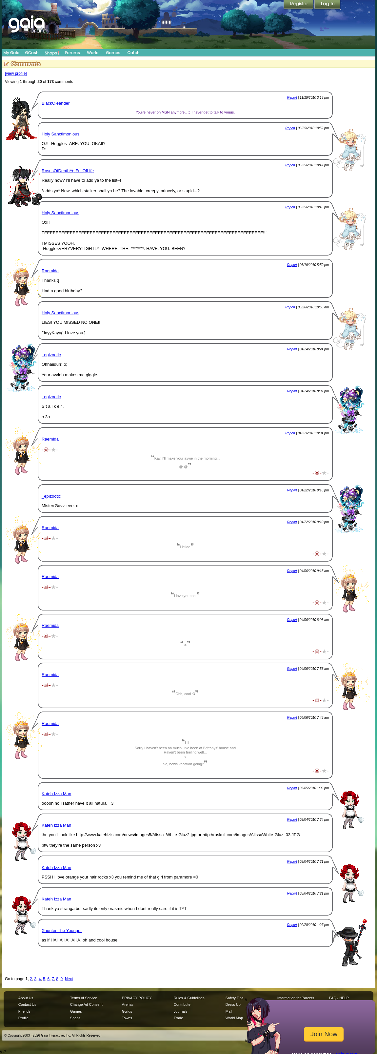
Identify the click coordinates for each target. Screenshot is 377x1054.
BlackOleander (55, 103)
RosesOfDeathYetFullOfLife (68, 170)
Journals (181, 1011)
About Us (25, 998)
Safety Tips (235, 998)
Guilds (127, 1011)
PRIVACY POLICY (137, 998)
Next (69, 979)
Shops (52, 53)
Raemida (50, 270)
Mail (229, 1011)
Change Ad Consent (86, 1004)
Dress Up (233, 1004)
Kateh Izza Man (56, 793)
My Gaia (11, 52)
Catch (134, 52)
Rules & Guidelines (189, 998)
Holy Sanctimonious (60, 134)
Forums (72, 52)
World (93, 52)
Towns (127, 1018)
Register (299, 5)
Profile (23, 1018)
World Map (234, 1018)
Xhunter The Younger (62, 930)
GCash (32, 52)
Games (113, 52)
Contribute (182, 1004)
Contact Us (27, 1004)
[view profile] (16, 73)
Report (292, 97)
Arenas (127, 1004)
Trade (178, 1018)
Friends (24, 1011)
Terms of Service (83, 998)
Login (327, 5)
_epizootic (51, 354)
